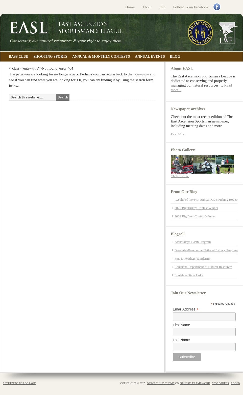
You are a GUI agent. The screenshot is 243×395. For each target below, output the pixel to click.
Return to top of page (19, 383)
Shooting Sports (50, 56)
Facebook (217, 7)
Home (130, 7)
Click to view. (180, 176)
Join (162, 7)
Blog (175, 56)
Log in (235, 383)
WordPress (220, 383)
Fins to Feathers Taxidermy (192, 258)
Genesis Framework (195, 383)
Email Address (186, 309)
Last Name (181, 340)
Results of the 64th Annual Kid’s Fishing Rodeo (206, 199)
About (147, 7)
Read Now (178, 134)
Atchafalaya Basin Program (193, 242)
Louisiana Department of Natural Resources (203, 267)
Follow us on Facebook (190, 7)
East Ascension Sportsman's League (121, 32)
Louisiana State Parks (189, 275)
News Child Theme (161, 383)
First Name (181, 325)
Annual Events (150, 56)
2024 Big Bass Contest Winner (195, 216)
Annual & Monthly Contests (101, 56)
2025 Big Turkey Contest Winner (196, 208)
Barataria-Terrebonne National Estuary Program (206, 250)
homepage (141, 74)
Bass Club (18, 56)
